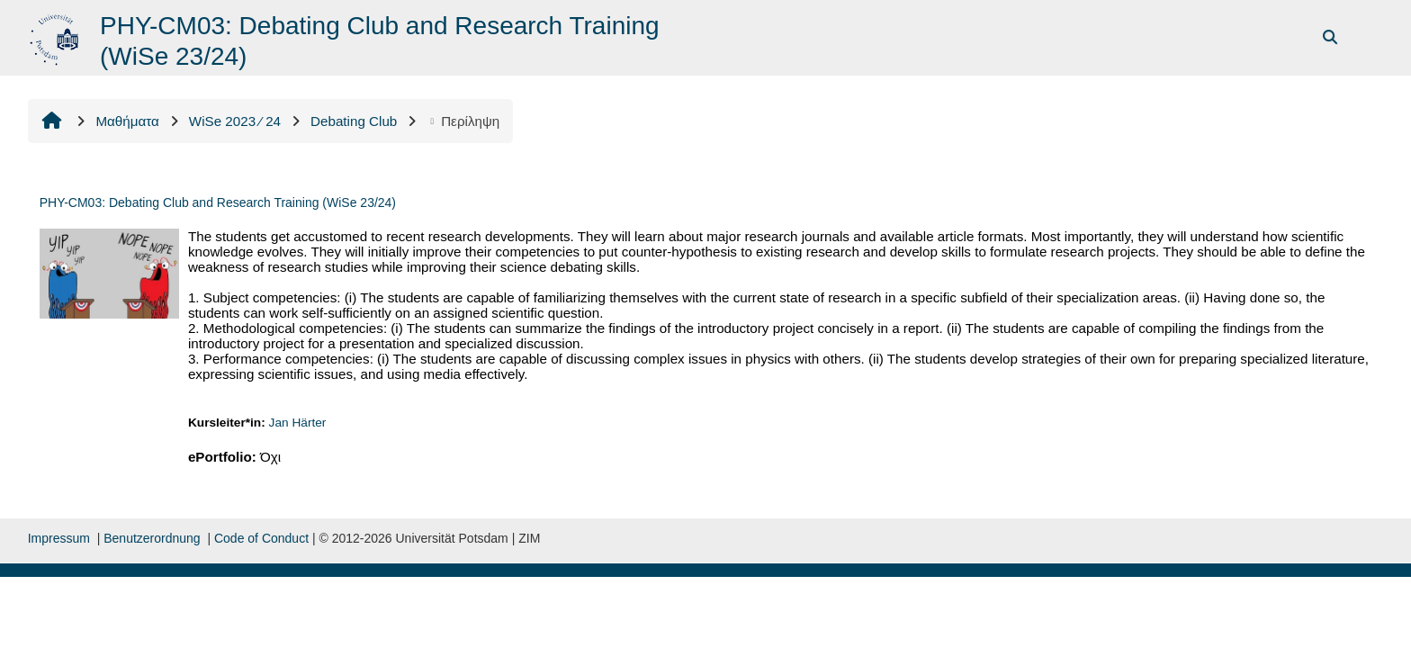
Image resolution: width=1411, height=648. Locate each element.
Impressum (59, 538)
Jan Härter (298, 422)
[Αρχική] (56, 36)
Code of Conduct (261, 538)
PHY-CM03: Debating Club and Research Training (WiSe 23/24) (218, 202)
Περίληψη (463, 121)
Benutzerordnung (151, 538)
